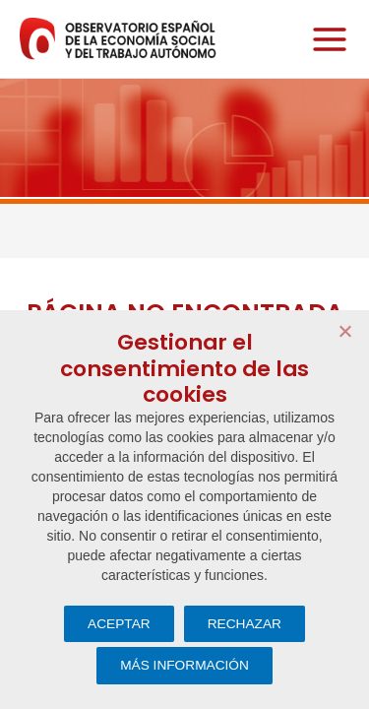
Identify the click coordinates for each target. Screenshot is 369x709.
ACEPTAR (119, 623)
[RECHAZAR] (344, 331)
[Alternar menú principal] (324, 39)
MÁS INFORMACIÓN (184, 665)
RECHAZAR (244, 623)
